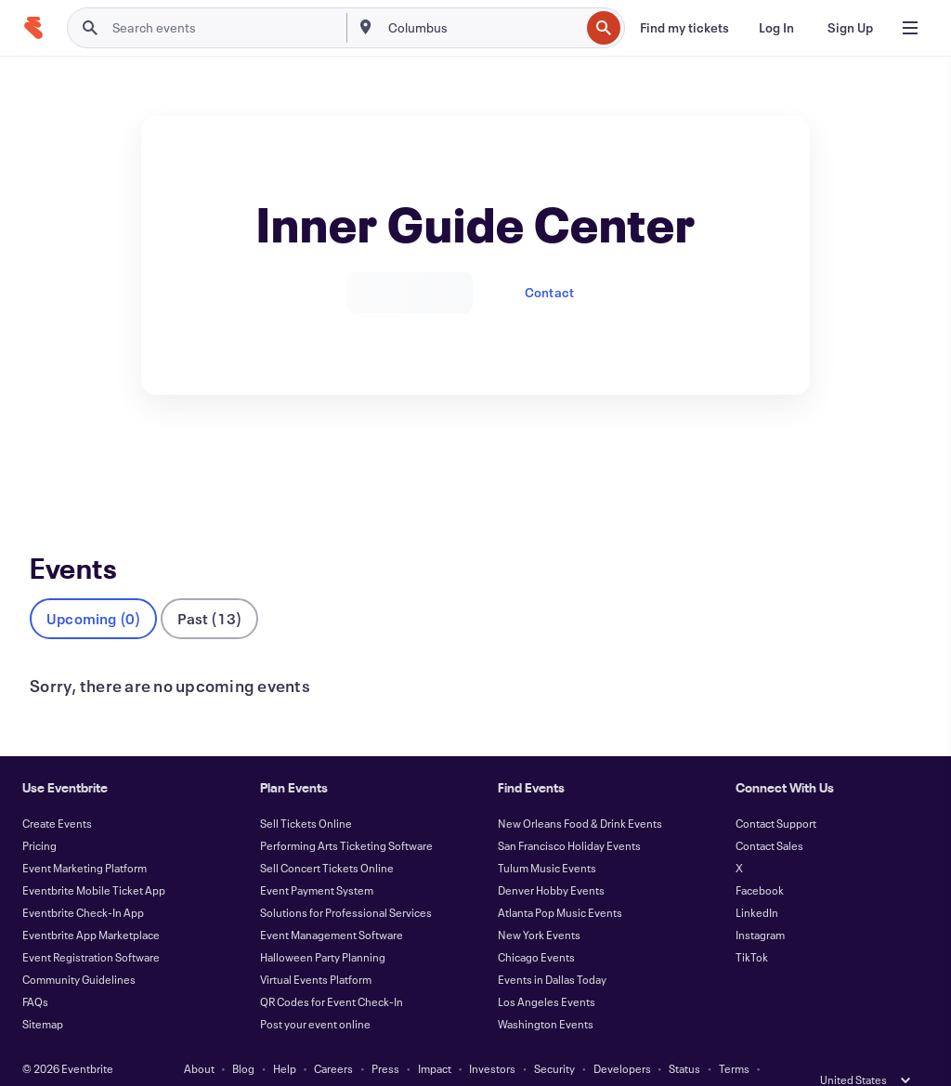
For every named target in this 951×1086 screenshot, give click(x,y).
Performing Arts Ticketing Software (346, 814)
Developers (622, 1037)
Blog (243, 1037)
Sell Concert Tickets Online (327, 837)
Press (385, 1037)
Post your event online (315, 993)
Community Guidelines (79, 948)
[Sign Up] (850, 27)
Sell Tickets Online (306, 792)
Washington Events (545, 993)
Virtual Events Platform (315, 948)
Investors (492, 1037)
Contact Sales (769, 814)
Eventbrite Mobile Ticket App (93, 859)
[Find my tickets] (684, 27)
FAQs (35, 970)
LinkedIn (757, 881)
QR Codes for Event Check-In (331, 970)
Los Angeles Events (546, 970)
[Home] (33, 28)
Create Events (57, 792)
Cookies (463, 1060)
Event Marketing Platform (84, 837)
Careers (333, 1037)
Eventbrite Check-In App (83, 881)
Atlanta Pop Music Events (560, 881)
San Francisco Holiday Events (569, 814)
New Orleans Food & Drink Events (580, 792)
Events (50, 463)
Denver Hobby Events (551, 859)
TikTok (752, 926)
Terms (734, 1037)
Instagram (760, 903)
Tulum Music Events (547, 837)
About (199, 1037)
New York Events (539, 903)
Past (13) (209, 587)
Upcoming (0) (93, 587)
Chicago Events (536, 926)
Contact (549, 292)
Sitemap (42, 993)
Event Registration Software (91, 926)
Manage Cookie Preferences (572, 1060)
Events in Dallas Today (552, 948)
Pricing (39, 814)
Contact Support (776, 792)
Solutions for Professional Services (346, 881)
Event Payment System (316, 859)
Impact (434, 1037)
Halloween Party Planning (322, 926)
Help (284, 1037)
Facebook (760, 859)
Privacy (326, 1060)
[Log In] (776, 27)
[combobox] (482, 28)
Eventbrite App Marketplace (91, 903)
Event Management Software (331, 903)
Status (684, 1037)
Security (554, 1037)
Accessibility (393, 1060)
